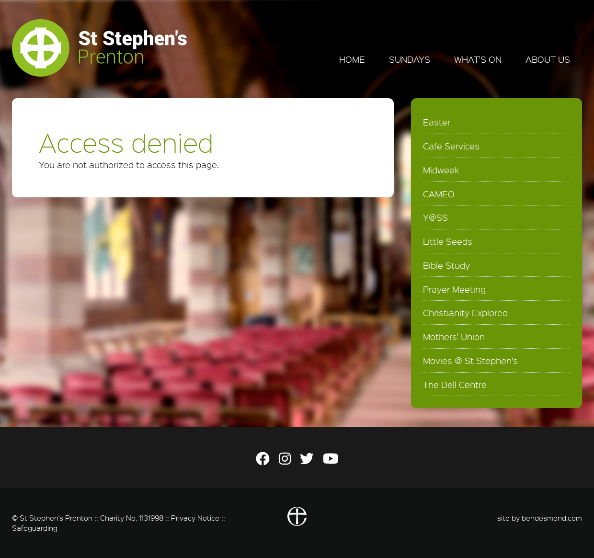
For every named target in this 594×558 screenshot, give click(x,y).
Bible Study (446, 265)
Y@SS (435, 217)
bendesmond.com (552, 518)
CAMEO (439, 194)
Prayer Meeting (454, 289)
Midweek (441, 170)
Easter (436, 122)
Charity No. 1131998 (131, 518)
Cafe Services (451, 146)
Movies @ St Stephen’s (470, 360)
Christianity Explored (465, 313)
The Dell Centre (455, 384)
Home (352, 59)
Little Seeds (447, 241)
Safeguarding (34, 528)
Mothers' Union (454, 336)
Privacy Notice (195, 518)
